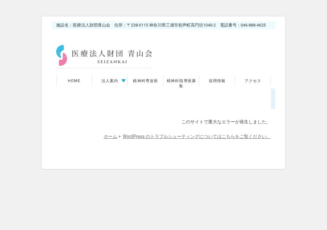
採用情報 (217, 81)
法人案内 (110, 81)
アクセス (253, 81)
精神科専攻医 (145, 81)
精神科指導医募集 (181, 83)
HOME (74, 81)
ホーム (110, 136)
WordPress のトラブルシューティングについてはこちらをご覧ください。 (197, 136)
